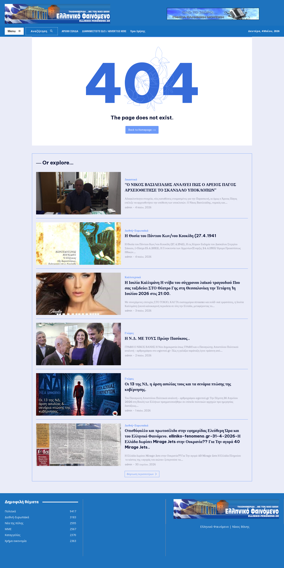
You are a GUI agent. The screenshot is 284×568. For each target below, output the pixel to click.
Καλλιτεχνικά (133, 277)
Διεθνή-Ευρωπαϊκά (136, 230)
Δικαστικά (131, 179)
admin (128, 207)
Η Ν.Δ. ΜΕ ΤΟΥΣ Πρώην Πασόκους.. (157, 338)
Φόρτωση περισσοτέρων (142, 474)
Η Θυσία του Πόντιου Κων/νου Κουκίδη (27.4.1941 (170, 235)
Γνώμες (129, 333)
